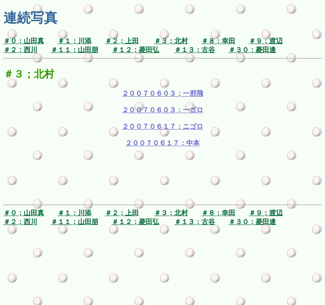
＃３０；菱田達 (252, 49)
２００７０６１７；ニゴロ (162, 126)
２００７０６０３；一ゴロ (162, 110)
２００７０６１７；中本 (162, 143)
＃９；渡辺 (266, 40)
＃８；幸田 (218, 40)
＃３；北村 (171, 40)
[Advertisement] (162, 182)
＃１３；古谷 (194, 49)
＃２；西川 (20, 49)
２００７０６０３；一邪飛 (162, 93)
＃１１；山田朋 (74, 49)
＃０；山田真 (23, 40)
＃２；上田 (122, 40)
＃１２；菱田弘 (135, 49)
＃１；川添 (74, 40)
